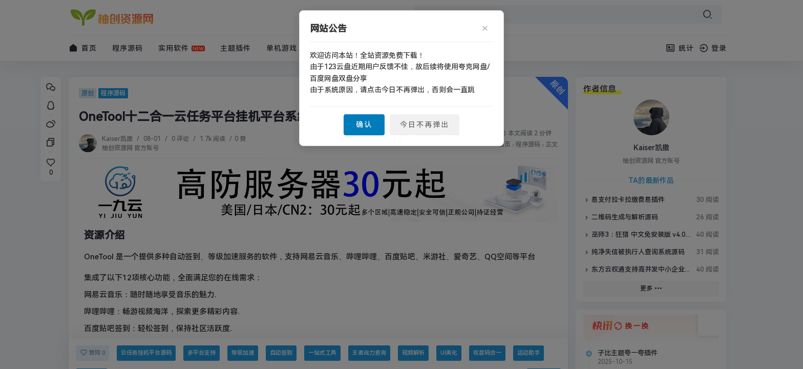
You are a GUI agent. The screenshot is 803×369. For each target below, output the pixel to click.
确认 (364, 124)
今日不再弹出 (424, 124)
